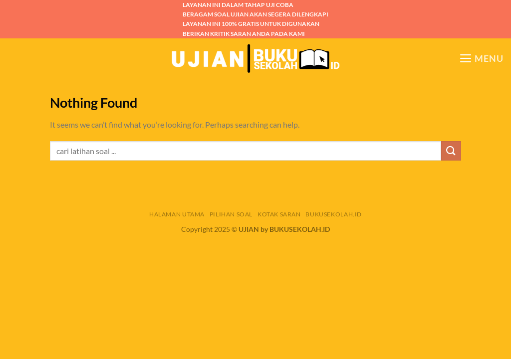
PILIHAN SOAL (231, 214)
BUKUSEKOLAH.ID (333, 214)
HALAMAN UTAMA (177, 214)
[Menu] (481, 58)
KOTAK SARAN (279, 214)
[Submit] (451, 151)
